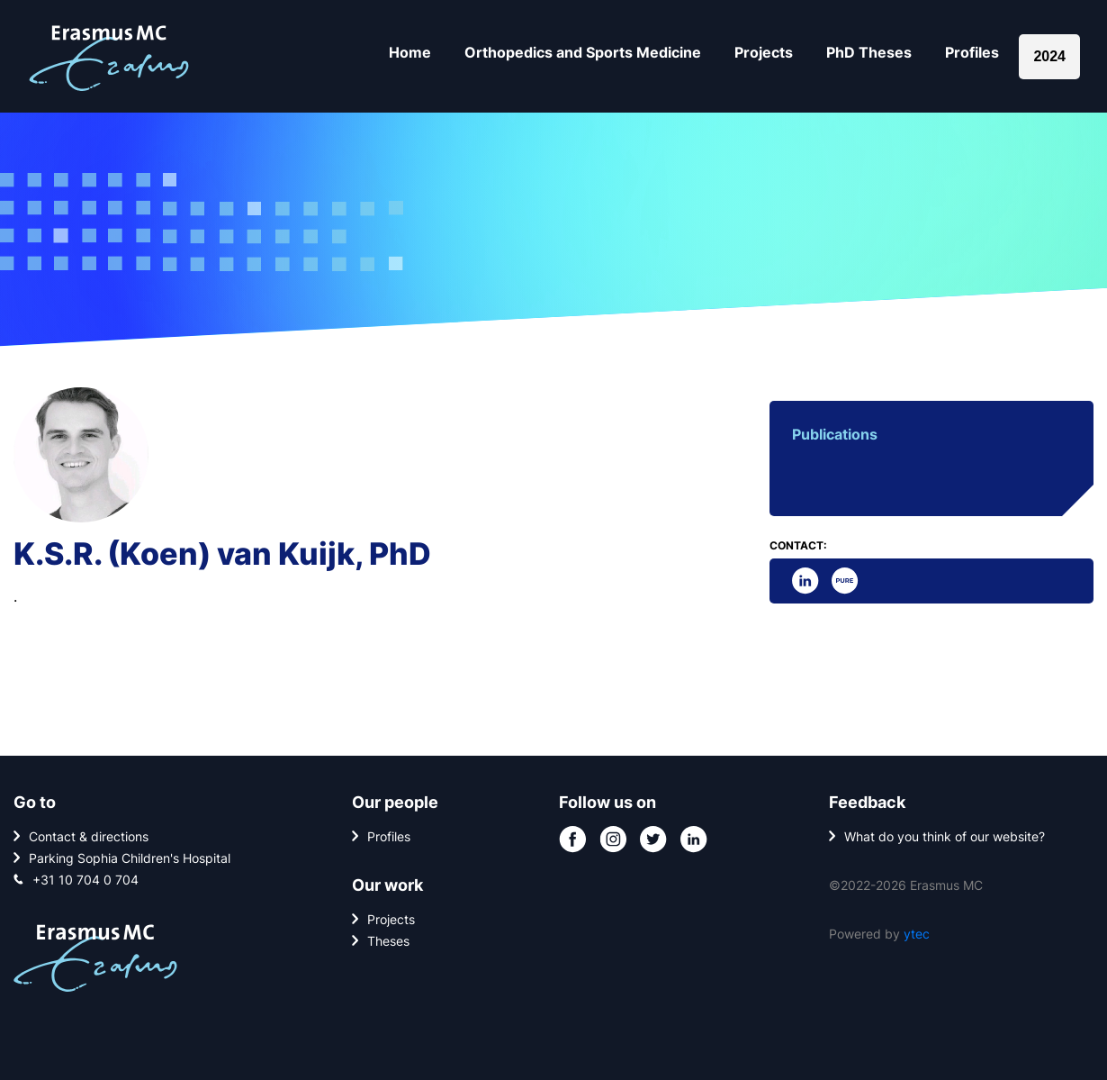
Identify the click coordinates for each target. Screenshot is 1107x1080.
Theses (388, 940)
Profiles (972, 52)
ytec (917, 933)
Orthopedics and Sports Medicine (582, 52)
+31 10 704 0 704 (85, 879)
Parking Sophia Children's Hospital (129, 858)
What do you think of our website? (944, 836)
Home (410, 52)
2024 (1049, 56)
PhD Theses (869, 52)
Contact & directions (88, 836)
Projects (763, 52)
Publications (835, 434)
